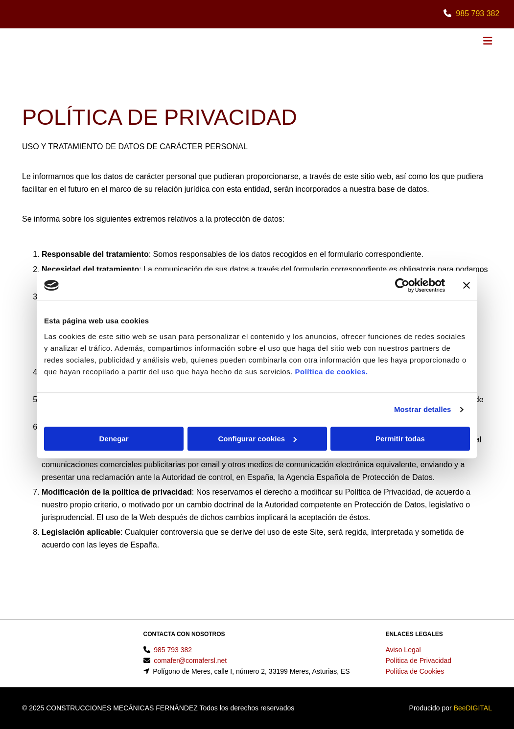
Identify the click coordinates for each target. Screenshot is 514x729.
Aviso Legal (403, 650)
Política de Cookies (415, 671)
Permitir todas (400, 438)
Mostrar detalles (422, 409)
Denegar (113, 438)
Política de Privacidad (419, 660)
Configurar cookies (257, 438)
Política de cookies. (331, 371)
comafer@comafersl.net (190, 660)
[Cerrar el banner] (466, 285)
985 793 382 (477, 13)
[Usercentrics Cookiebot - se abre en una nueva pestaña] (402, 285)
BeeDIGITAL (473, 708)
